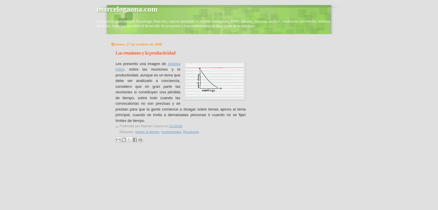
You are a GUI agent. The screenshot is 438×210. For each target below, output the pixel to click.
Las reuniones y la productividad (145, 53)
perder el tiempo (147, 132)
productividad (171, 132)
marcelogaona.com (127, 9)
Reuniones (191, 132)
